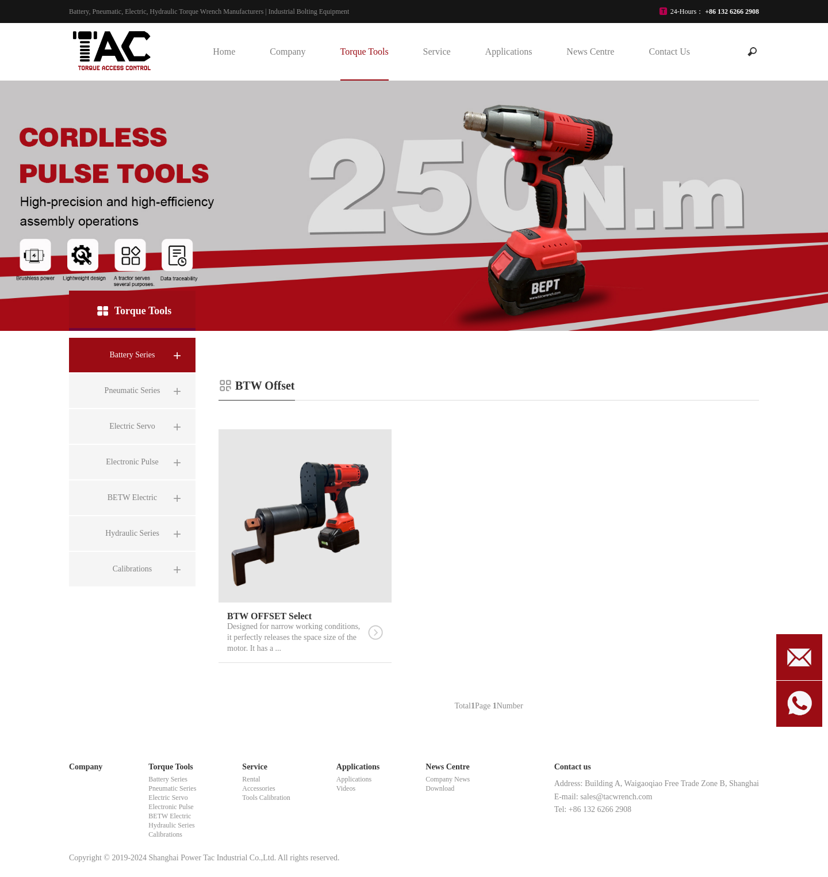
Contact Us (669, 51)
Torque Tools (364, 51)
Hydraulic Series (171, 825)
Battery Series (167, 779)
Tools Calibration (266, 798)
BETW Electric (169, 816)
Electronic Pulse (170, 807)
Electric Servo (167, 798)
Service (437, 51)
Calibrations (165, 834)
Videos (345, 788)
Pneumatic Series (172, 788)
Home (224, 51)
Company (287, 51)
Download (439, 788)
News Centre (590, 51)
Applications (508, 51)
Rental (251, 779)
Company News (447, 779)
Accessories (258, 788)
